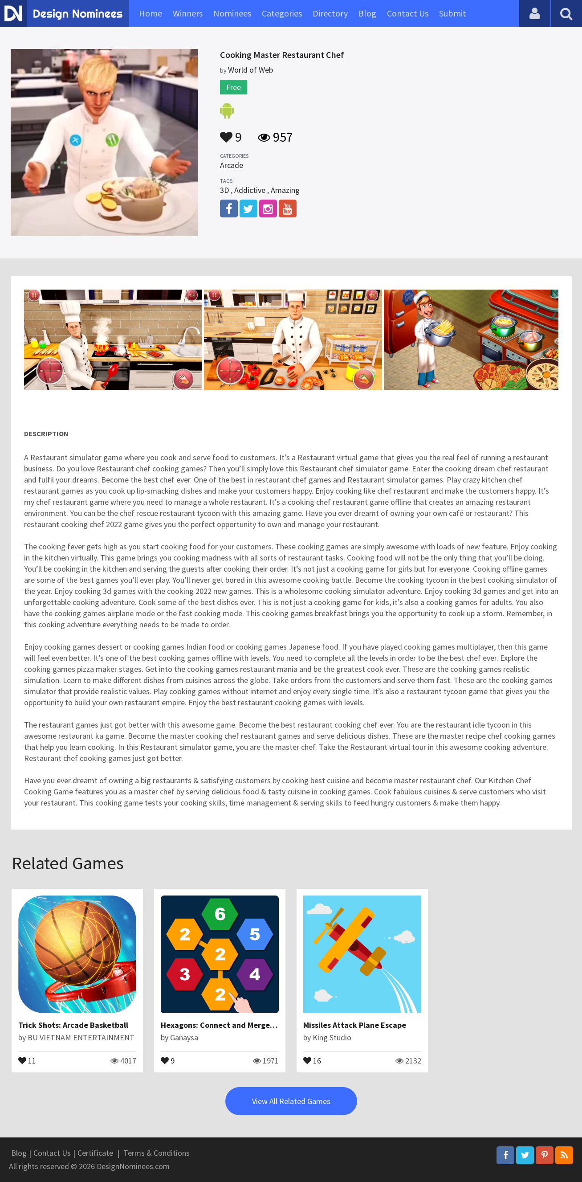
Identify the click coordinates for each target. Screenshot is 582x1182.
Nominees (232, 13)
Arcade (231, 165)
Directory (330, 13)
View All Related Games (291, 1101)
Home (150, 13)
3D (224, 190)
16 (312, 1059)
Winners (188, 13)
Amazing (285, 190)
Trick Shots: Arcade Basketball (73, 1025)
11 (27, 1059)
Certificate (95, 1153)
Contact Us (407, 13)
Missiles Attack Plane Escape (354, 1025)
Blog (367, 13)
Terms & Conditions (156, 1153)
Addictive (249, 190)
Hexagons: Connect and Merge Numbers (232, 1025)
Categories (282, 13)
